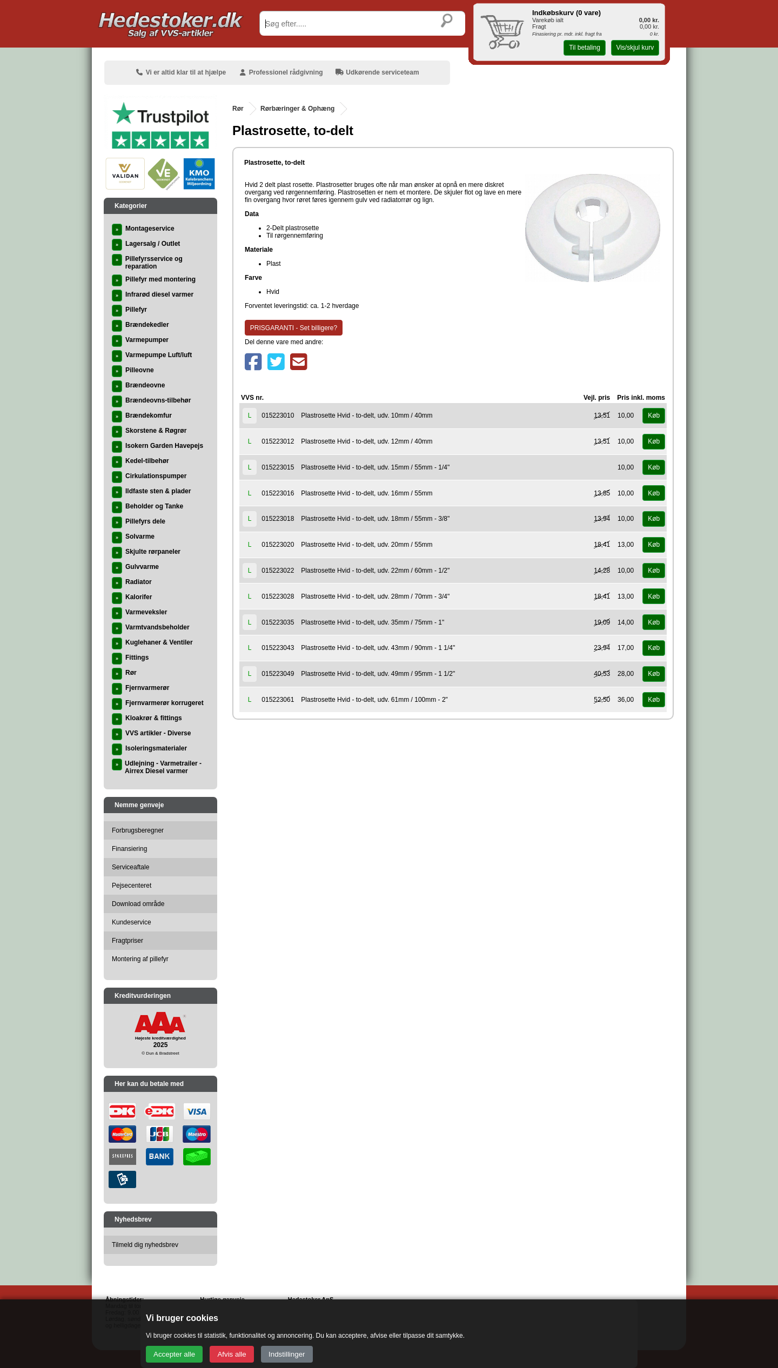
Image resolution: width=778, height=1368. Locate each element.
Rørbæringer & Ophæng (297, 108)
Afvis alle (231, 1354)
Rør (238, 108)
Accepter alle (174, 1354)
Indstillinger (287, 1354)
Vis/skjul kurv (635, 47)
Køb (654, 415)
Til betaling (584, 47)
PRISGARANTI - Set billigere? (293, 328)
